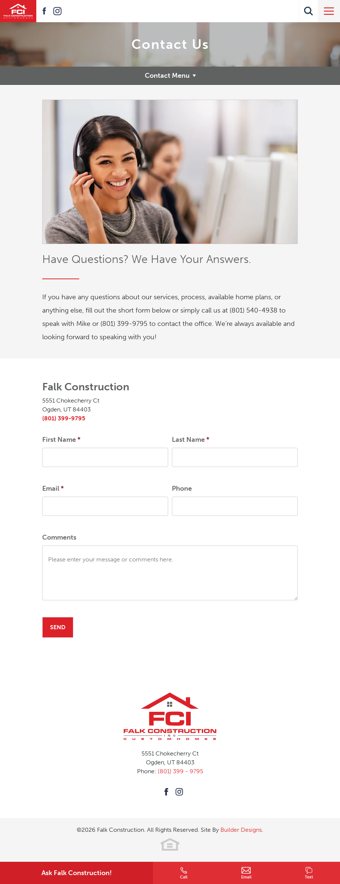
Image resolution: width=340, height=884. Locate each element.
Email (53, 488)
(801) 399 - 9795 (180, 771)
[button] (308, 11)
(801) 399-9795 (63, 418)
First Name (61, 440)
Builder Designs (241, 829)
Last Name (190, 440)
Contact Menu (167, 75)
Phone (182, 488)
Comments (59, 537)
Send (58, 627)
